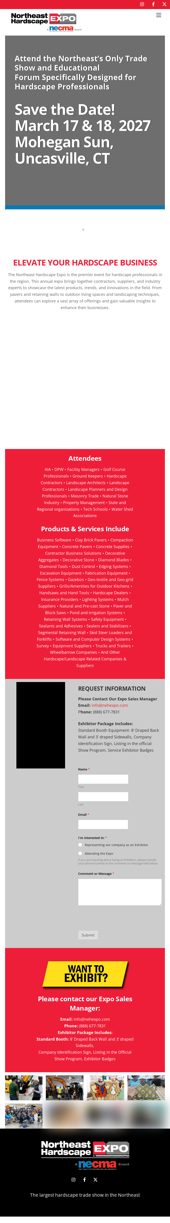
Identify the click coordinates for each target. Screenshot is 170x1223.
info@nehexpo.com (110, 712)
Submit (88, 941)
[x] (164, 3)
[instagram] (142, 3)
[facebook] (153, 3)
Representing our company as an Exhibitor (116, 851)
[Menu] (158, 15)
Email (83, 821)
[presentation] (111, 934)
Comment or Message (96, 880)
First (81, 793)
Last (81, 810)
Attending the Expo (99, 860)
